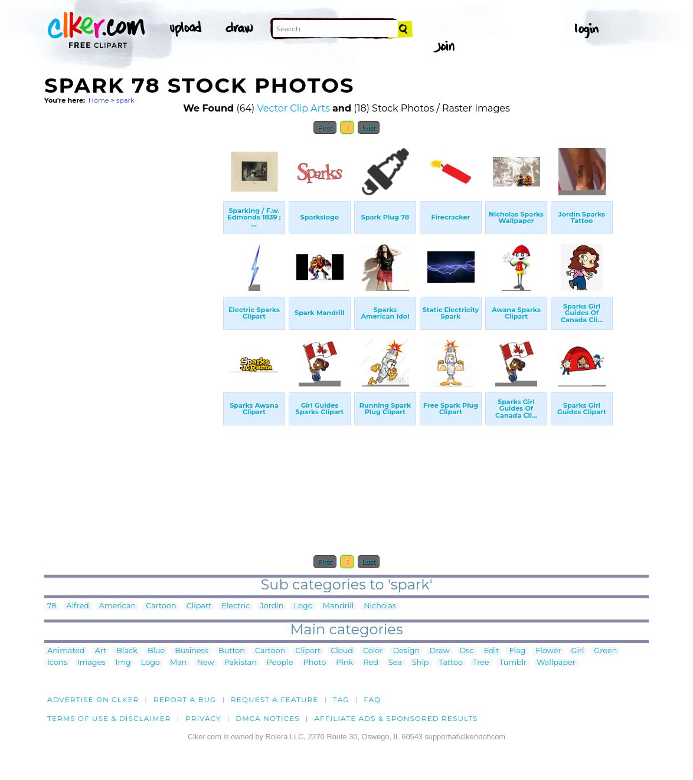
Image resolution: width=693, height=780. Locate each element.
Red (370, 663)
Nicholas (380, 606)
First (325, 127)
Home (99, 100)
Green (605, 651)
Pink (344, 663)
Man (178, 663)
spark (125, 100)
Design (406, 651)
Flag (517, 651)
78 (51, 606)
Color (373, 651)
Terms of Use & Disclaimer (109, 718)
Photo (314, 663)
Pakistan (240, 663)
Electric (235, 606)
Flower (548, 651)
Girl (577, 651)
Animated (66, 651)
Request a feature (274, 699)
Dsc (467, 651)
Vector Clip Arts (293, 108)
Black (126, 651)
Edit (491, 651)
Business (191, 651)
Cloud (342, 651)
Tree (481, 663)
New (205, 663)
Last (368, 127)
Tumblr (513, 663)
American (117, 606)
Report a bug (185, 699)
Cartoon (161, 606)
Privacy (203, 718)
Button (231, 651)
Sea (395, 663)
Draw (440, 651)
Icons (57, 663)
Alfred (77, 606)
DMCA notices (268, 718)
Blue (156, 651)
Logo (302, 606)
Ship (420, 663)
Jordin (271, 606)
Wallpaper (556, 663)
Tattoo (451, 663)
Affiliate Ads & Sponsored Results (396, 718)
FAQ (372, 699)
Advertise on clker (93, 699)
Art (101, 651)
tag (341, 699)
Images (91, 663)
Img (123, 663)
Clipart (199, 606)
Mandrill (338, 606)
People (280, 663)
